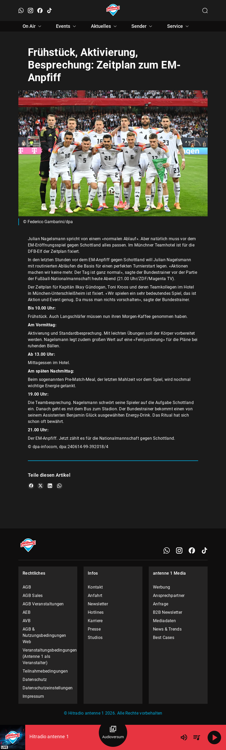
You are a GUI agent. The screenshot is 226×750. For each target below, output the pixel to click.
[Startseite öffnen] (113, 10)
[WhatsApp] (166, 550)
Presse (94, 629)
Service (178, 26)
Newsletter (98, 603)
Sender (142, 26)
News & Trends (167, 629)
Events (67, 26)
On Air (33, 26)
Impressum (33, 696)
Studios (95, 637)
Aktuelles (104, 26)
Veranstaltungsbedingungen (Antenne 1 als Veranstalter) (48, 656)
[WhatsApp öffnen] (21, 10)
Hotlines (96, 612)
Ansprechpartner (169, 595)
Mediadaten (164, 620)
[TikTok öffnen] (49, 10)
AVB (26, 620)
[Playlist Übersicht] (196, 737)
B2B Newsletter (167, 612)
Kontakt (95, 587)
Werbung (161, 587)
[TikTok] (204, 550)
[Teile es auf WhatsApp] (59, 486)
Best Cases (163, 637)
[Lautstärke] (184, 737)
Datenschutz (35, 679)
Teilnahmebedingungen (45, 671)
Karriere (95, 620)
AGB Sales (33, 595)
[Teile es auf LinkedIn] (50, 486)
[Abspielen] (214, 737)
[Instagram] (179, 550)
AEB (26, 612)
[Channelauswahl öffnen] (205, 10)
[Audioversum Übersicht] (113, 732)
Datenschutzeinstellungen (48, 687)
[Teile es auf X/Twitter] (40, 486)
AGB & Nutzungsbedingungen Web (44, 635)
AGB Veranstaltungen (43, 603)
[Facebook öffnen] (40, 10)
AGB (27, 587)
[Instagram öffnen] (30, 10)
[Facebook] (192, 550)
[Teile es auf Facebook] (31, 486)
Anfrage (160, 603)
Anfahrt (95, 595)
